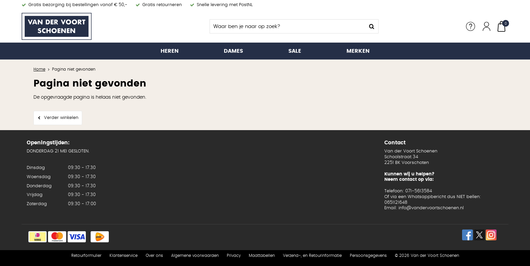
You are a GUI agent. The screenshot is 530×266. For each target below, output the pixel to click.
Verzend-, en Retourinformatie (312, 255)
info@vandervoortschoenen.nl (431, 208)
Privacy (234, 255)
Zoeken (371, 26)
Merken (357, 51)
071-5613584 (418, 191)
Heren (169, 51)
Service (470, 26)
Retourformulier (86, 255)
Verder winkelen (61, 118)
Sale (294, 51)
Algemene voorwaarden (195, 255)
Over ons (154, 255)
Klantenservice (124, 255)
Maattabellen (262, 255)
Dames (233, 51)
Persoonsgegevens (368, 255)
